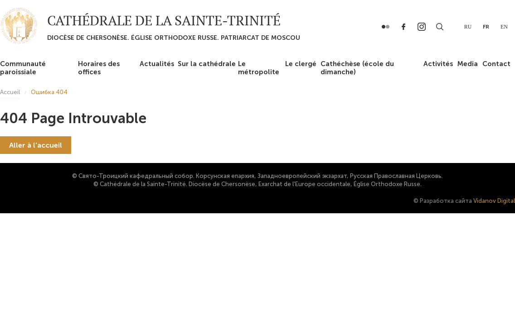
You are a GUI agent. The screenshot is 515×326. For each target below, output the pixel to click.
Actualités (157, 64)
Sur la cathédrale (207, 64)
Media (467, 64)
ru (468, 27)
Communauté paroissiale (23, 68)
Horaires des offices (99, 68)
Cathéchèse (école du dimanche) (357, 68)
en (504, 27)
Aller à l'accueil (35, 145)
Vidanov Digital (494, 200)
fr (486, 27)
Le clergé (300, 64)
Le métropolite (258, 68)
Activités (438, 64)
